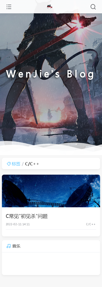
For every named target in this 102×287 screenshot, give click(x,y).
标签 (13, 163)
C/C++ (90, 224)
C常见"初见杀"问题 (27, 216)
